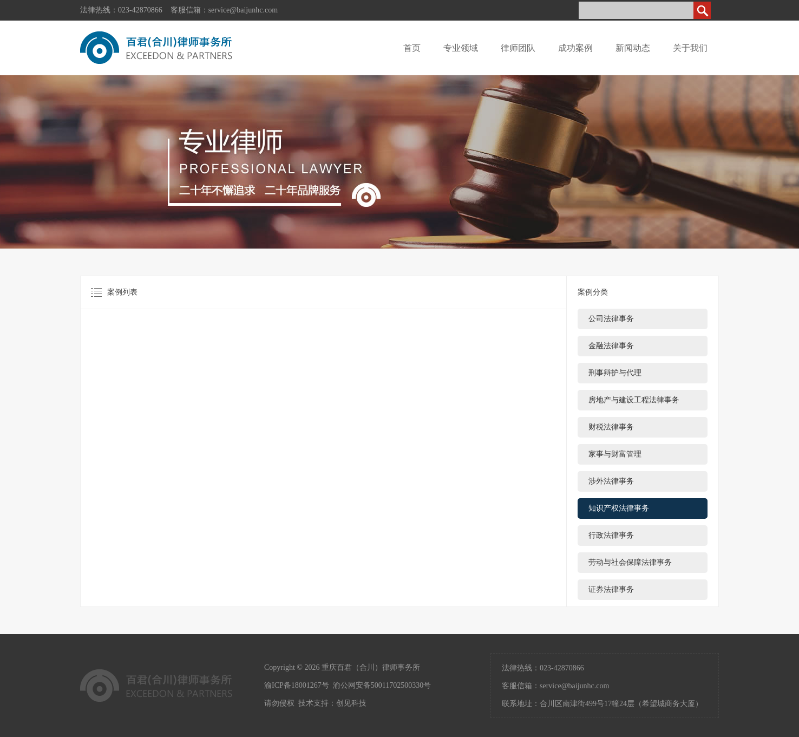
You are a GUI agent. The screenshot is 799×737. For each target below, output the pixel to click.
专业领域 (460, 48)
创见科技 (351, 703)
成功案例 (575, 48)
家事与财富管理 (614, 454)
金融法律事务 (611, 346)
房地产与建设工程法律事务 (633, 400)
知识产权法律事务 (618, 508)
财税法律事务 (611, 427)
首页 (412, 48)
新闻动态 (632, 48)
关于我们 (690, 48)
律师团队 (518, 48)
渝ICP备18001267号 (296, 685)
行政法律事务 (611, 535)
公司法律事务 (611, 319)
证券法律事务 (611, 589)
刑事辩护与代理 (614, 373)
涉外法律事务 (611, 481)
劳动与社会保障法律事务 (630, 562)
